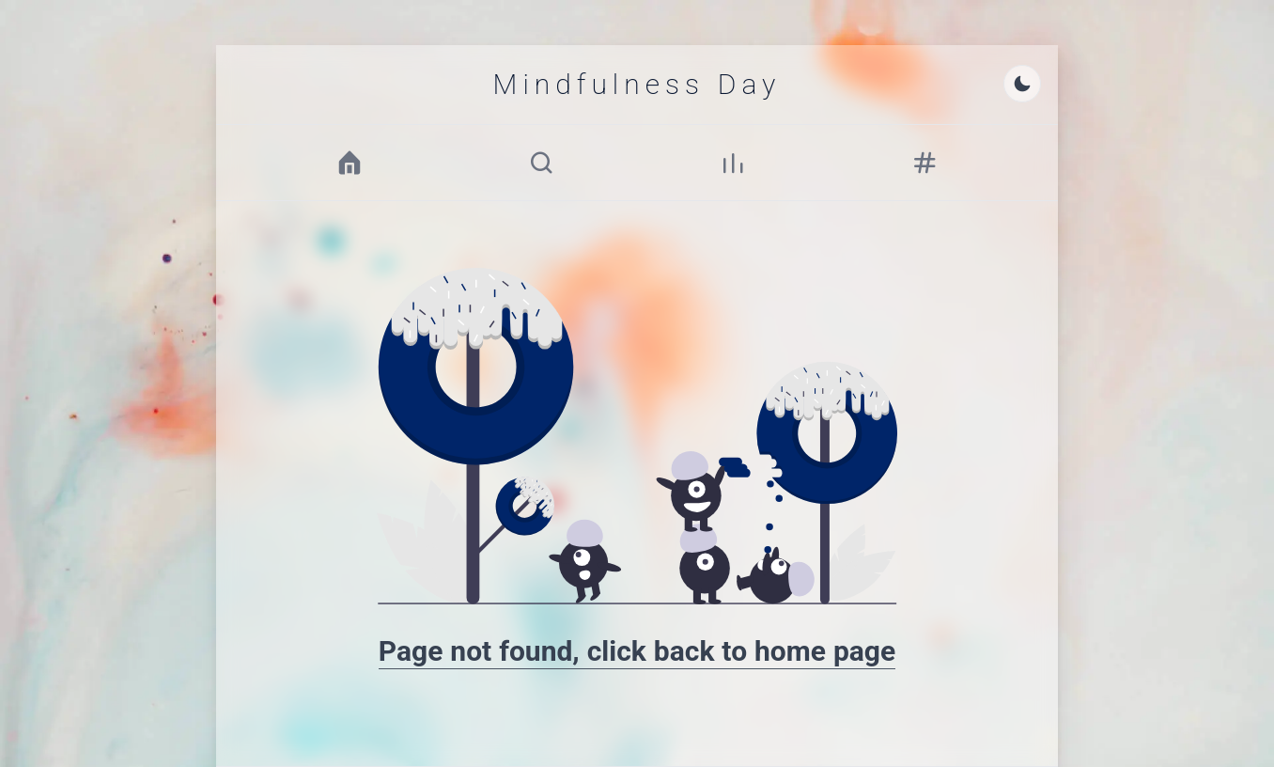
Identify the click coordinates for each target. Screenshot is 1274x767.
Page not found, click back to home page (637, 650)
